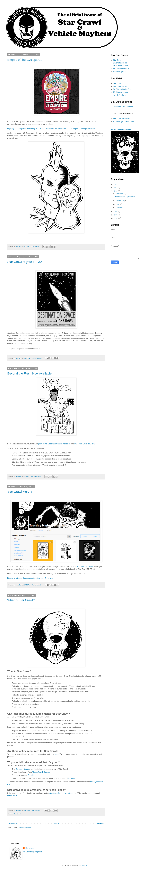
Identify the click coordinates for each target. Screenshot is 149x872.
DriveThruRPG (13, 796)
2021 (116, 191)
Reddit (30, 775)
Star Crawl (17, 814)
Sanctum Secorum (23, 769)
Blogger (84, 865)
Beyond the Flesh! (120, 63)
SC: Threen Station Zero (122, 69)
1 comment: (35, 246)
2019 (116, 215)
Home (56, 823)
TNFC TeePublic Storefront (123, 107)
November (120, 194)
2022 (116, 188)
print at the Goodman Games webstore (54, 444)
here (56, 754)
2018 (116, 218)
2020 (116, 212)
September (120, 201)
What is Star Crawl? (21, 600)
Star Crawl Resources (121, 119)
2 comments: (36, 810)
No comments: (37, 358)
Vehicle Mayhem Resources (123, 122)
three (92, 782)
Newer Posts (13, 823)
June (118, 204)
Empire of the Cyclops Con (25, 60)
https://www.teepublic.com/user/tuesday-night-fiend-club (30, 578)
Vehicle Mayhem (119, 95)
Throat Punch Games (41, 772)
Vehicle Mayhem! (119, 72)
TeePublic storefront (85, 566)
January (119, 207)
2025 (116, 184)
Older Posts (100, 823)
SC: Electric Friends (120, 66)
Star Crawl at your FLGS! (24, 262)
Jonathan (29, 848)
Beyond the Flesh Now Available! (29, 373)
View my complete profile (32, 852)
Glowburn (72, 778)
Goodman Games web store (61, 793)
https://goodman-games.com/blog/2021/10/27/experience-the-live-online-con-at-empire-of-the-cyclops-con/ (51, 129)
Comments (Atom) (24, 828)
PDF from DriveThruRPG (84, 444)
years (97, 782)
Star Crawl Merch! (19, 491)
